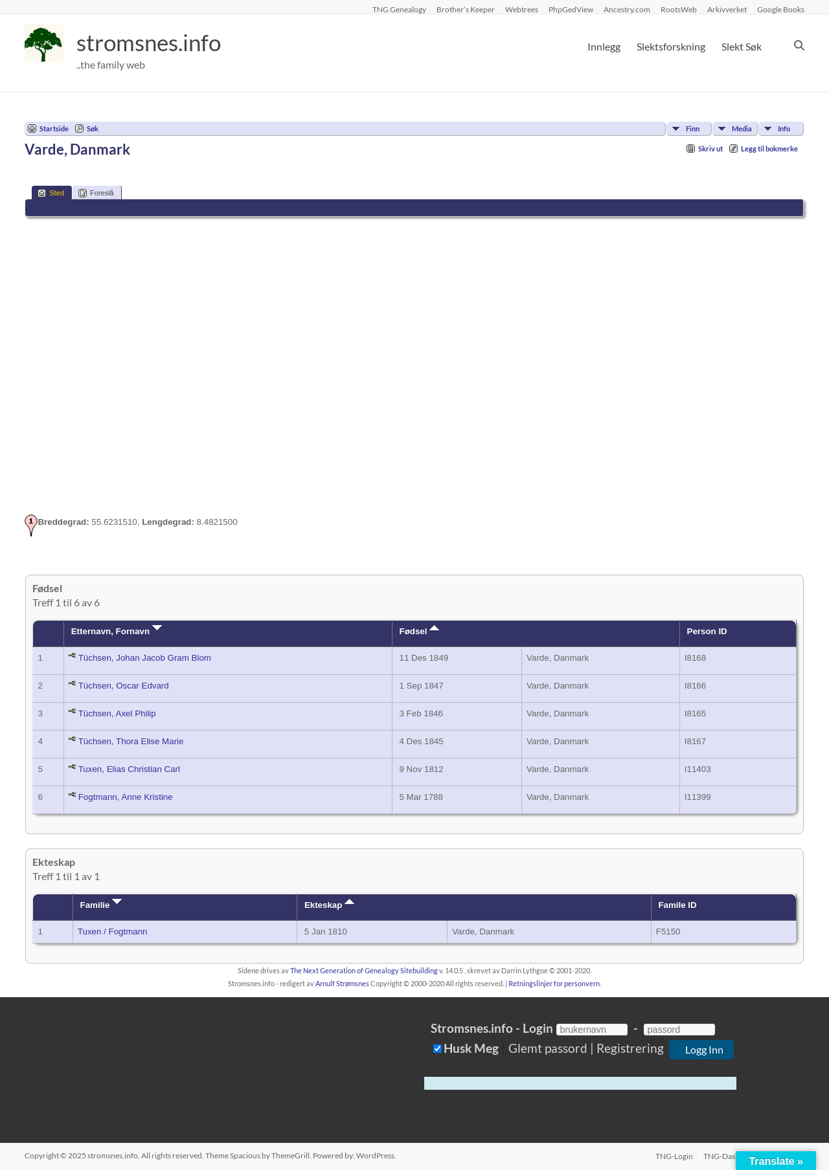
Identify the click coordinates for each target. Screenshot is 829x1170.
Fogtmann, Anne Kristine (125, 797)
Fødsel (420, 631)
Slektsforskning (671, 46)
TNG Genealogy (399, 9)
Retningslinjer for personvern (554, 983)
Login (538, 1028)
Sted (51, 193)
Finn (692, 128)
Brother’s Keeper (466, 9)
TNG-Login (674, 1155)
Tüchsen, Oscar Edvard (123, 685)
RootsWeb (679, 9)
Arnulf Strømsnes (342, 983)
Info (784, 128)
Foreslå (96, 193)
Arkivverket (727, 9)
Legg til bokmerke (769, 148)
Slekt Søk (741, 46)
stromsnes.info (152, 42)
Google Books (780, 9)
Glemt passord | (551, 1048)
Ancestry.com (627, 9)
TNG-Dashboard (731, 1155)
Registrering (630, 1048)
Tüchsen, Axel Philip (117, 713)
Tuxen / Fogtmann (113, 931)
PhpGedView (571, 9)
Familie (101, 905)
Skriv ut (710, 148)
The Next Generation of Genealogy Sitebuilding (364, 970)
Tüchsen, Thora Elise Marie (131, 741)
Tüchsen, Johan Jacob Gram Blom (144, 658)
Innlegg (603, 46)
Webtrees (521, 9)
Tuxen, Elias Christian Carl (129, 769)
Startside (54, 128)
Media (742, 128)
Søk (92, 128)
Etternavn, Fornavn (116, 631)
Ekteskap (329, 905)
